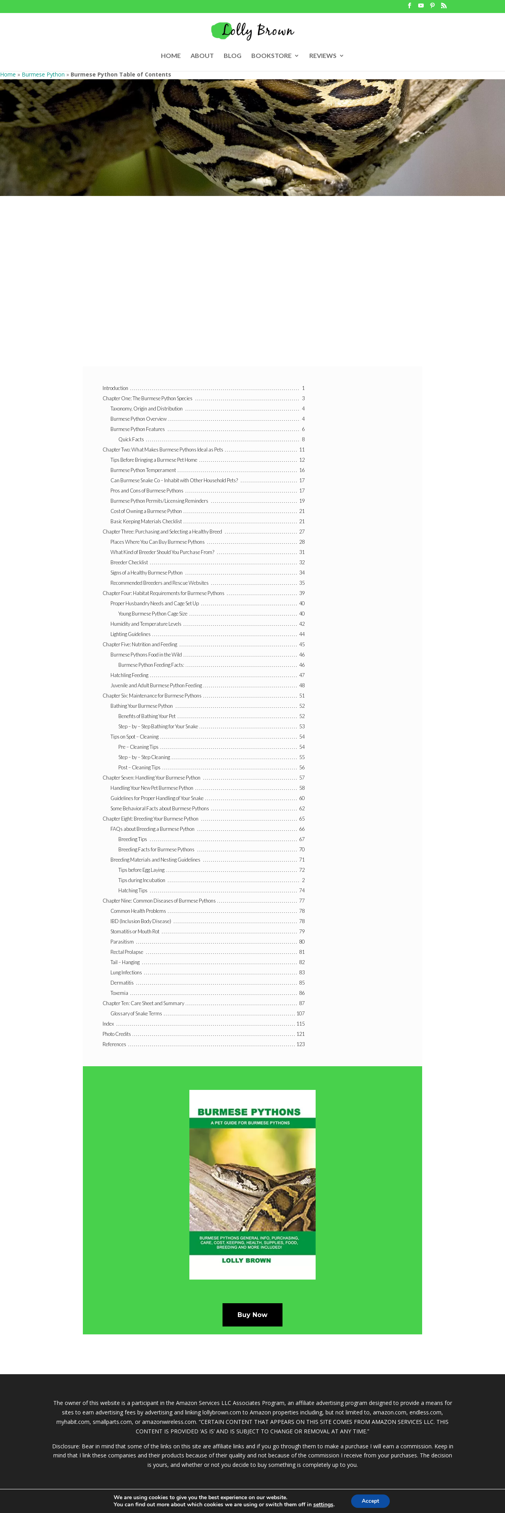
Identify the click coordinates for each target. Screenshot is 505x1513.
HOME (171, 56)
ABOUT (202, 56)
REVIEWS (323, 56)
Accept (370, 1500)
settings (322, 1504)
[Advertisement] (252, 291)
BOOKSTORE (271, 56)
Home (8, 74)
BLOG (232, 56)
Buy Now (252, 1315)
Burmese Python (43, 74)
